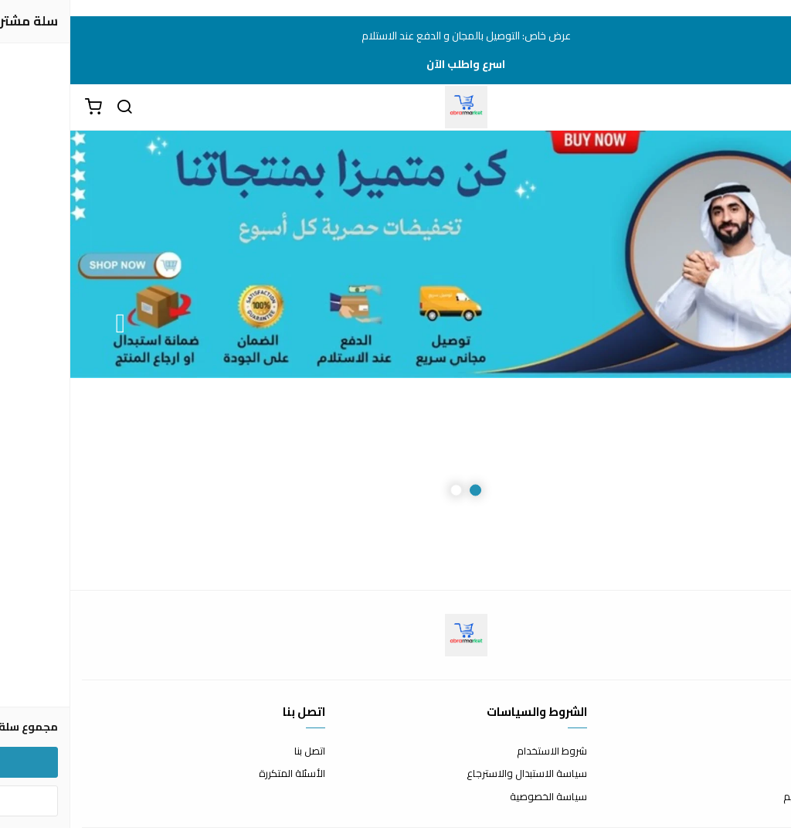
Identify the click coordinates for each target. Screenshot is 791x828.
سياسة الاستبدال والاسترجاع (456, 774)
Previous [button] (740, 324)
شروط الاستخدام (481, 751)
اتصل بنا (239, 751)
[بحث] (54, 107)
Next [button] (50, 324)
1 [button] (405, 490)
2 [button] (386, 490)
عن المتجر (759, 751)
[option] (395, 324)
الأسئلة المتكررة (221, 774)
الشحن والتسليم (746, 797)
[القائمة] (767, 107)
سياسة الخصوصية (478, 797)
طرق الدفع (756, 774)
